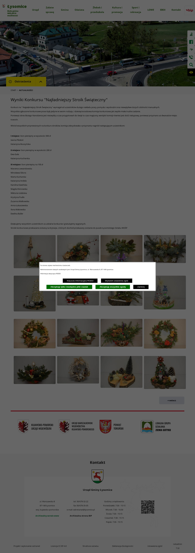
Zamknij (141, 287)
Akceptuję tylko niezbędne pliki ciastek (69, 287)
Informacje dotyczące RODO (50, 273)
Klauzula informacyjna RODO (80, 281)
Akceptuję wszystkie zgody (113, 287)
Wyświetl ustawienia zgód (116, 281)
